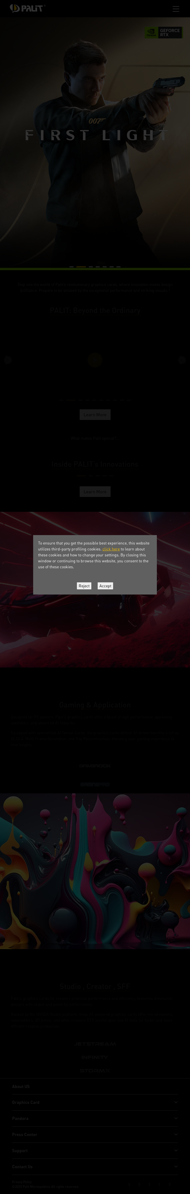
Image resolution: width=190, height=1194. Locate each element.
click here (111, 548)
